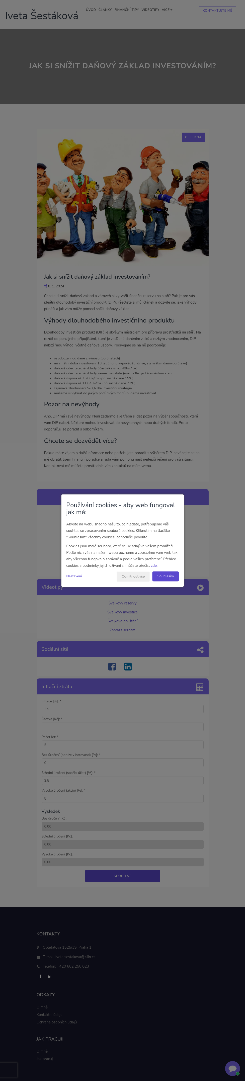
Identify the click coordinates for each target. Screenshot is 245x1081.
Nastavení (74, 576)
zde (154, 565)
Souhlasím (166, 576)
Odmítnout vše (133, 576)
